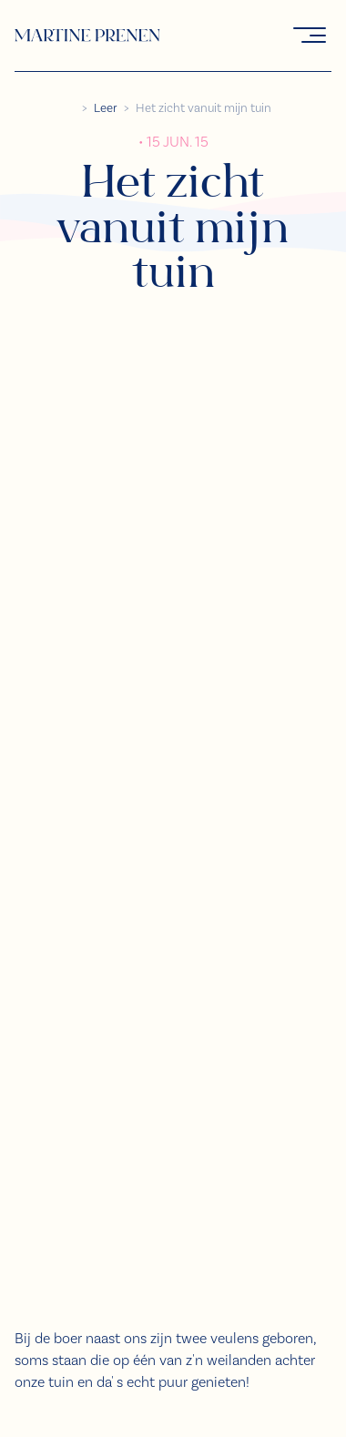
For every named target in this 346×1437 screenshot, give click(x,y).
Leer (105, 108)
